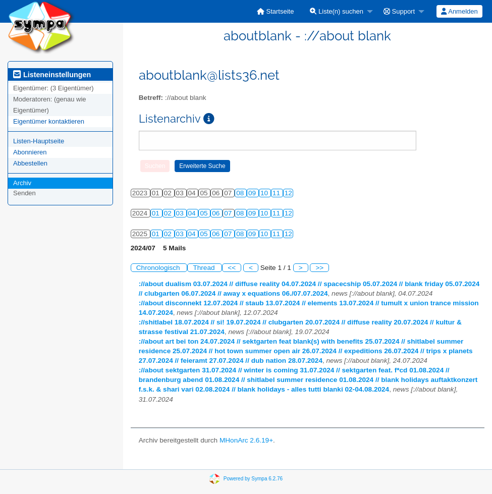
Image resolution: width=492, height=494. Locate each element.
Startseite (275, 11)
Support (399, 11)
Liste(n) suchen (336, 11)
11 (277, 193)
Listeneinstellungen (52, 75)
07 (229, 213)
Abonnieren (30, 152)
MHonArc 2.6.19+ (246, 440)
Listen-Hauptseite (38, 141)
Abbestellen (30, 163)
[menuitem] (275, 11)
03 (181, 213)
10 (265, 193)
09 (253, 193)
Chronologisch (159, 267)
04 (193, 213)
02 (169, 213)
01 (156, 213)
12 (288, 193)
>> (319, 267)
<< (232, 267)
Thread (204, 267)
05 (204, 213)
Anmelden (459, 11)
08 (241, 193)
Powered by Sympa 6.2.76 (253, 478)
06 (217, 213)
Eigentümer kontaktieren (48, 121)
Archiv (22, 183)
